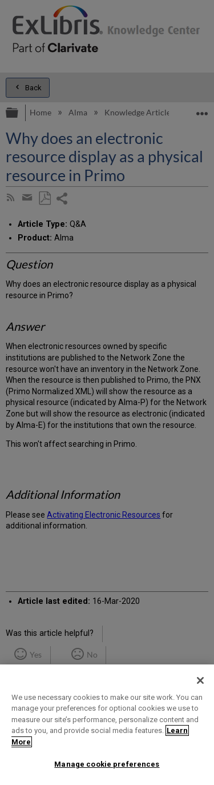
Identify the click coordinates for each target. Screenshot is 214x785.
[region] (107, 724)
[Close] (200, 680)
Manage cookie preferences (106, 764)
